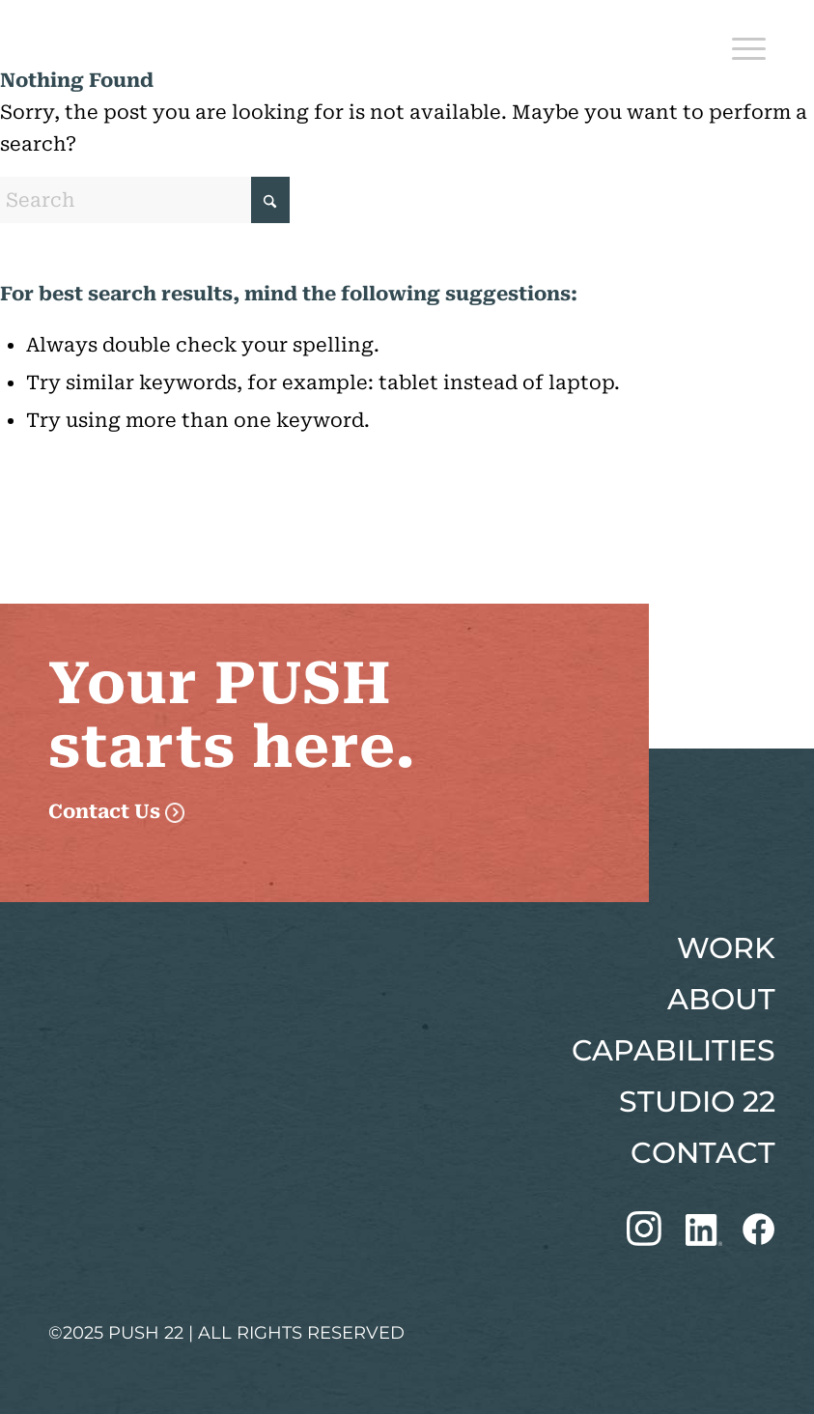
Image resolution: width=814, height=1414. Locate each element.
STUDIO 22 (697, 1101)
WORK (726, 948)
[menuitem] (739, 43)
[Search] (145, 200)
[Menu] (739, 43)
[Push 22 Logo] (139, 43)
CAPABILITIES (673, 1050)
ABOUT (721, 999)
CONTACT (703, 1153)
